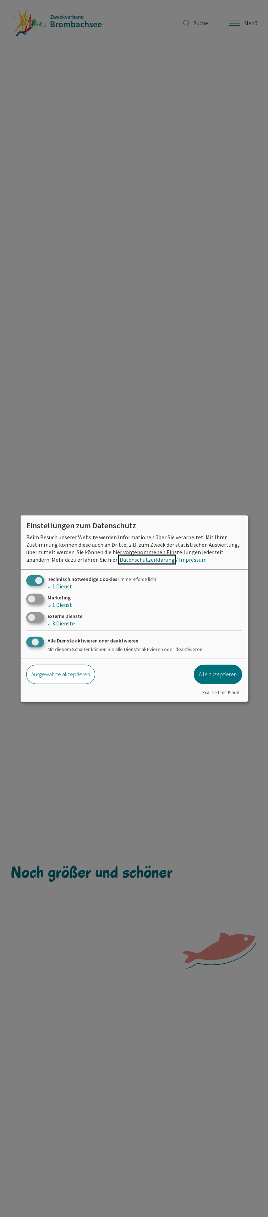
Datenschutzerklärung (147, 559)
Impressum (193, 559)
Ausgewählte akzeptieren (60, 674)
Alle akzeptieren (218, 674)
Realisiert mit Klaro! (220, 692)
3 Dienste (61, 623)
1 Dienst (60, 585)
